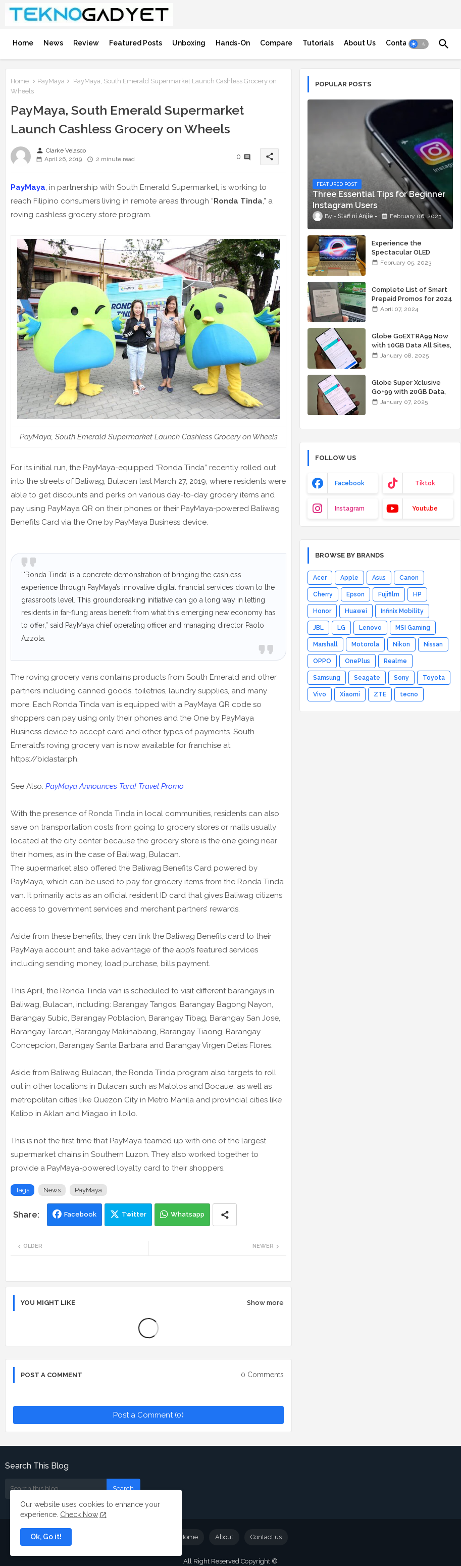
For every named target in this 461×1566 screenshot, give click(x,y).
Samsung (326, 677)
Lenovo (370, 627)
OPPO (322, 661)
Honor (322, 611)
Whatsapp (187, 1214)
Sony (401, 677)
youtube (425, 508)
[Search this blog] (56, 1489)
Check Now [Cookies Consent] (79, 1514)
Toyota (434, 677)
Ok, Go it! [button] (46, 1537)
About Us (360, 43)
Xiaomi (350, 694)
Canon (409, 577)
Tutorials (318, 43)
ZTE (380, 694)
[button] (418, 44)
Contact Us (405, 43)
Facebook (80, 1214)
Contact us (266, 1537)
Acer (320, 577)
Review (86, 43)
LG (341, 627)
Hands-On (233, 43)
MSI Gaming (412, 627)
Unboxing (189, 43)
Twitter (134, 1214)
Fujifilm (388, 594)
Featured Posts (135, 43)
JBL (318, 627)
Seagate (367, 677)
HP (417, 594)
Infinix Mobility (402, 611)
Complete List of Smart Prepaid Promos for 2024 (412, 294)
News (53, 43)
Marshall (325, 644)
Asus (379, 577)
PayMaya (51, 81)
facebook (350, 483)
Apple (349, 577)
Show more (265, 1302)
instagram (350, 508)
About (224, 1537)
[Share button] (225, 1214)
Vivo (319, 694)
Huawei (356, 611)
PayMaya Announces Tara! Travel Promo (114, 786)
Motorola (365, 644)
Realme (395, 661)
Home (23, 43)
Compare (276, 43)
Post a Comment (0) (148, 1415)
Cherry (323, 594)
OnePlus (357, 661)
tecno (409, 694)
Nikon (401, 644)
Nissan (433, 644)
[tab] (23, 43)
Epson (355, 594)
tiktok (425, 483)
